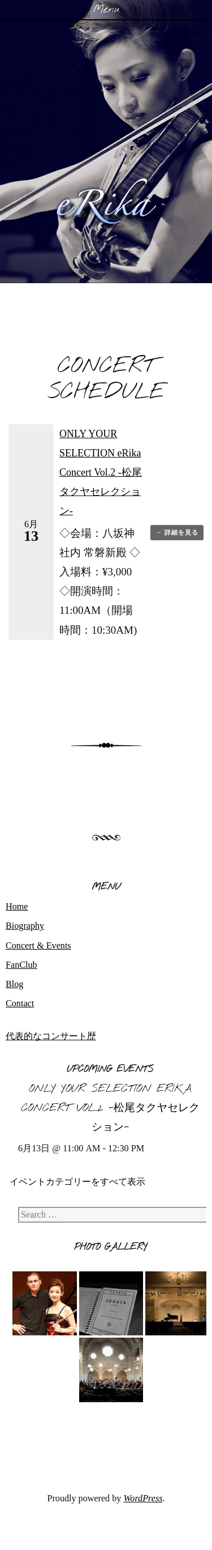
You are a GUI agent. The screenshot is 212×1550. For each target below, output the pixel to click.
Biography (25, 925)
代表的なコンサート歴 (51, 1036)
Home (17, 906)
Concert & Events (38, 945)
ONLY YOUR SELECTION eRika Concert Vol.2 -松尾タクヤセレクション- (100, 472)
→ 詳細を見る (176, 532)
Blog (14, 984)
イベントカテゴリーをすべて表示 (77, 1181)
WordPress (142, 1498)
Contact (20, 1003)
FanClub (21, 965)
